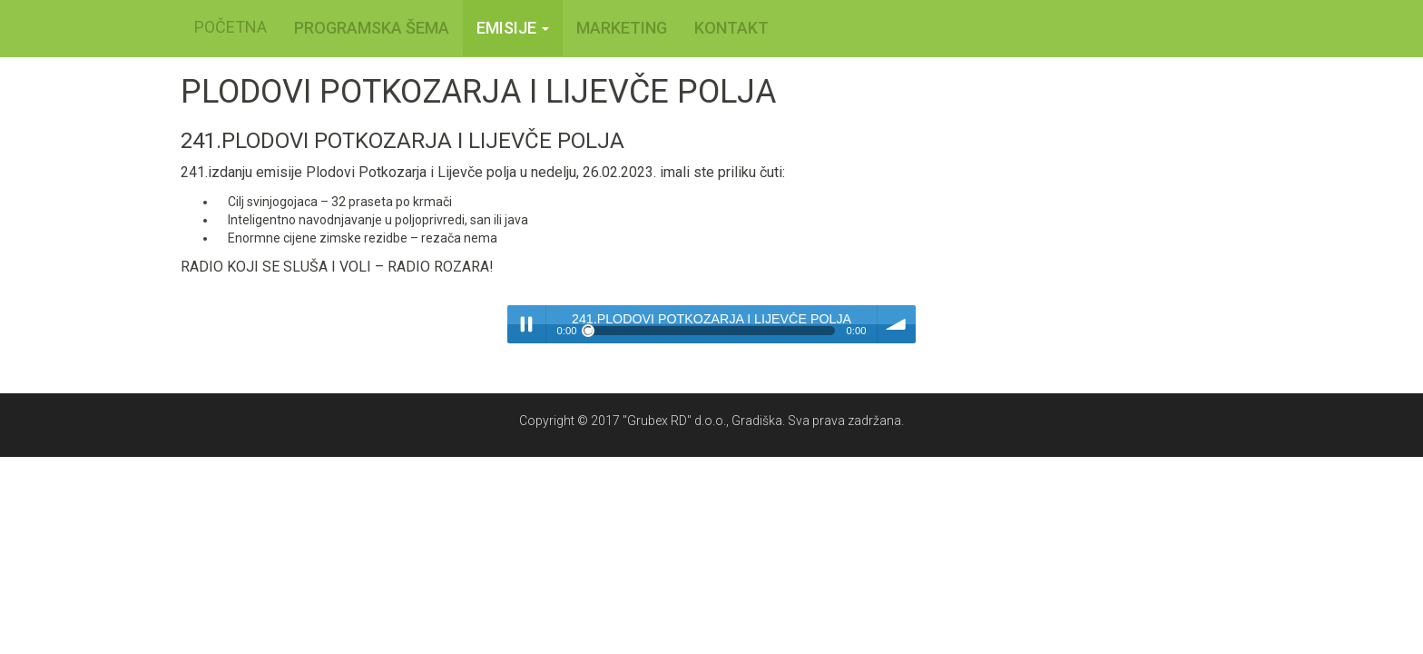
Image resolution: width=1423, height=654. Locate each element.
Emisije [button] (512, 27)
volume (897, 324)
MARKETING (621, 27)
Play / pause (526, 324)
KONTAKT (731, 27)
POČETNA (230, 26)
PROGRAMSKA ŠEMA (371, 27)
